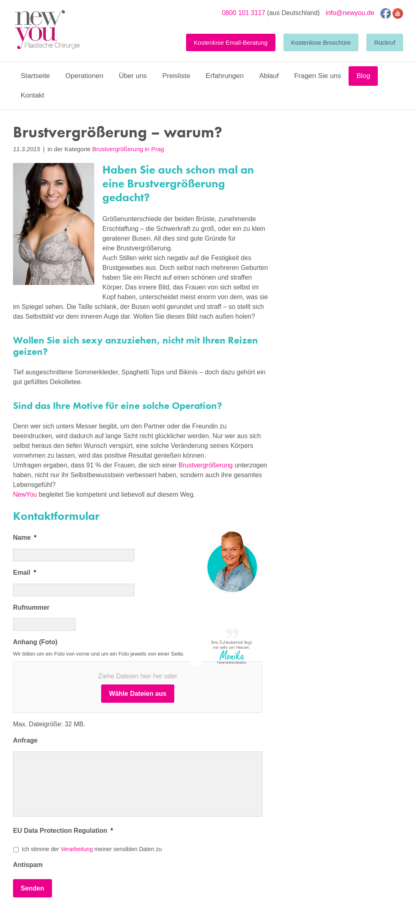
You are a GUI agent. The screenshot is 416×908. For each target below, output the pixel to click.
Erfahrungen (225, 76)
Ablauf (269, 76)
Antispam (28, 864)
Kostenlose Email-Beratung (231, 42)
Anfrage (25, 740)
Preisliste (176, 76)
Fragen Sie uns (317, 76)
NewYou (25, 494)
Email (24, 572)
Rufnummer (31, 607)
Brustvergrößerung (206, 465)
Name (25, 537)
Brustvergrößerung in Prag (128, 149)
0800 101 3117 (243, 12)
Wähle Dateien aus (137, 693)
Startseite (35, 76)
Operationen (84, 76)
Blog (363, 76)
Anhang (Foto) (35, 642)
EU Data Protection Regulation (63, 830)
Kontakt (32, 95)
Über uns (133, 76)
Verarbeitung (77, 849)
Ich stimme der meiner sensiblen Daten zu (92, 849)
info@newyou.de (350, 12)
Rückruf (384, 42)
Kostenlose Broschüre (321, 42)
